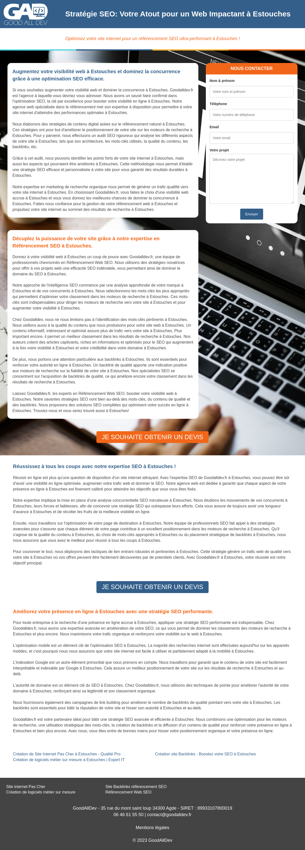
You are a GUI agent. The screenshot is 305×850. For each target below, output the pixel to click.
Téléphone (218, 104)
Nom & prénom (222, 81)
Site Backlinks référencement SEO (135, 787)
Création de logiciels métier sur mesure (40, 792)
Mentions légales (152, 827)
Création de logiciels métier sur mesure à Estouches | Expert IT (69, 760)
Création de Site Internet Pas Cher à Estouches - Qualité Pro (66, 754)
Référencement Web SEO (128, 792)
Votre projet (219, 150)
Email (214, 127)
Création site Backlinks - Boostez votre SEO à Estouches (205, 754)
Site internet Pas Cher (25, 787)
